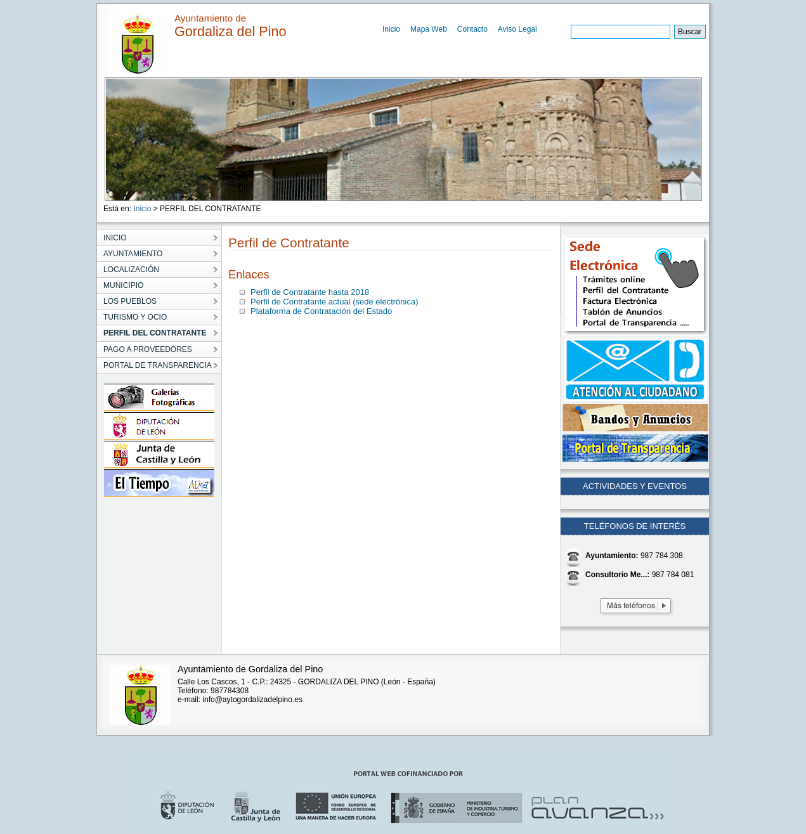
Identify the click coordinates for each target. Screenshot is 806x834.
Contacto (472, 29)
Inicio (391, 29)
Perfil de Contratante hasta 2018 (309, 292)
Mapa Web (428, 29)
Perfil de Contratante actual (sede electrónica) (334, 301)
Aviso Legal (517, 29)
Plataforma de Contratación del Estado (321, 311)
